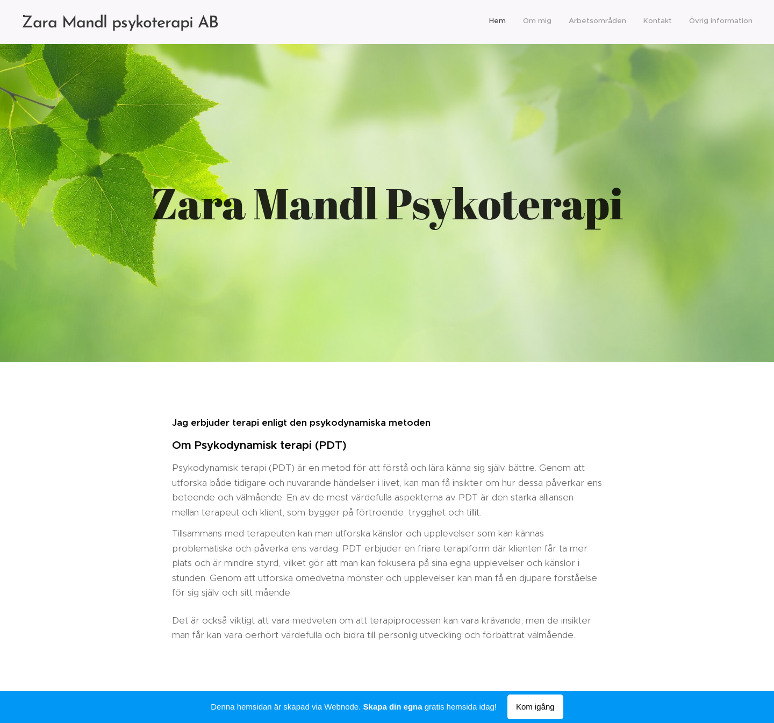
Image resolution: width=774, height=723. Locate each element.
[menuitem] (686, 22)
